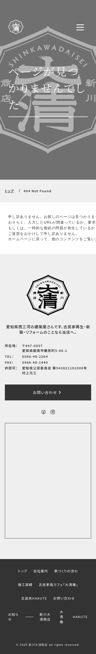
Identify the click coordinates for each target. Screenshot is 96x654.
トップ (9, 190)
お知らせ (13, 616)
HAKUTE (80, 616)
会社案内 (40, 571)
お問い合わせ (48, 392)
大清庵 (61, 616)
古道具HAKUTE (34, 598)
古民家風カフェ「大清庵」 (58, 584)
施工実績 (25, 584)
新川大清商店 (45, 616)
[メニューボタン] (80, 27)
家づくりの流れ (66, 571)
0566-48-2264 (35, 356)
